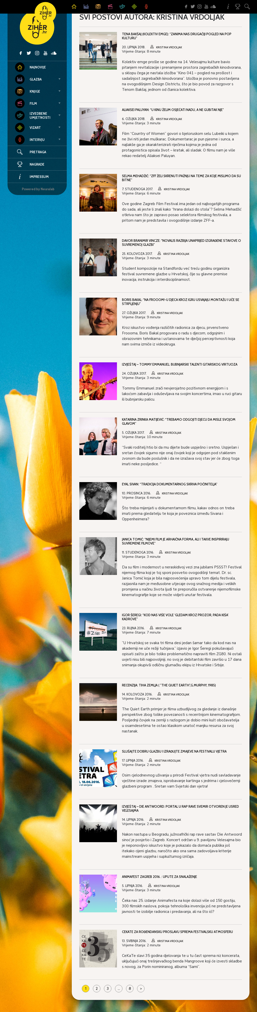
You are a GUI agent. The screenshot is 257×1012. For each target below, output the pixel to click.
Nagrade (29, 164)
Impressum (32, 176)
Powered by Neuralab (38, 189)
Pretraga (38, 152)
